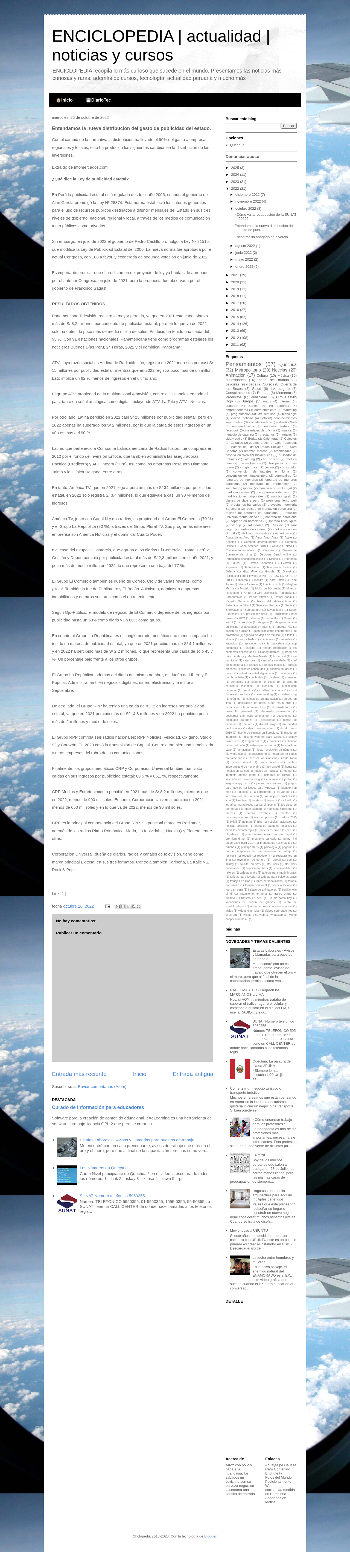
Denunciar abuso (242, 156)
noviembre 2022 (248, 201)
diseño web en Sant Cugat (262, 736)
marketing (290, 409)
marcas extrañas (258, 813)
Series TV (257, 405)
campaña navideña (273, 660)
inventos (232, 488)
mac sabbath (253, 808)
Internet (285, 401)
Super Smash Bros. (255, 613)
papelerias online (270, 830)
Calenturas (271, 438)
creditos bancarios (271, 690)
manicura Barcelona (279, 808)
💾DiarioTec (98, 100)
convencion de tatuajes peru (247, 475)
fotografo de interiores (242, 479)
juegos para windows (261, 787)
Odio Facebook (286, 442)
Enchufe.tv (273, 1473)
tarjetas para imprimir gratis (279, 872)
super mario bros (257, 868)
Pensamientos (244, 364)
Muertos (292, 588)
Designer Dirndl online (275, 554)
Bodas (252, 438)
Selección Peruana (268, 605)
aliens (288, 635)
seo (289, 859)
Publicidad (259, 397)
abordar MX (284, 626)
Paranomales (234, 596)
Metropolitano (248, 370)
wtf (233, 533)
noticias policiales (237, 825)
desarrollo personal (239, 711)
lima (228, 800)
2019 (235, 289)
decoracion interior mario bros (246, 707)
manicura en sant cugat (275, 488)
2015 (235, 317)
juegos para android (269, 783)
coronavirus (283, 475)
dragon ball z (253, 741)
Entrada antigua (193, 1074)
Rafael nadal (283, 596)
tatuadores (255, 525)
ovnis (229, 830)
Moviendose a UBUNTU (249, 1230)
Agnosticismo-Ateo (237, 537)
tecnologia (289, 414)
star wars (273, 864)
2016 (235, 310)
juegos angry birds (238, 783)
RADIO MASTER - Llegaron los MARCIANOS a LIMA (254, 992)
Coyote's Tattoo (282, 546)
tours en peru (234, 889)
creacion (267, 685)
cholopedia (275, 463)
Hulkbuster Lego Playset (241, 575)
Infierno (243, 579)
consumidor (288, 467)
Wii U (229, 622)
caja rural (249, 660)
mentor (285, 813)
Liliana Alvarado (248, 584)
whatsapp (277, 914)
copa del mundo (274, 380)
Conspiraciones (238, 393)
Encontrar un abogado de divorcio (261, 237)
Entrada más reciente (79, 1074)
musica (286, 430)
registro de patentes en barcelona (252, 512)
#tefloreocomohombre (255, 533)
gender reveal (241, 762)
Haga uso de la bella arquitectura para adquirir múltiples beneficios (272, 1195)
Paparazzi (285, 592)
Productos (234, 397)
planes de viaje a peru (242, 500)
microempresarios (237, 817)
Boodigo (231, 541)
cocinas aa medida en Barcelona (280, 1492)
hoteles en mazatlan (266, 770)
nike (259, 821)
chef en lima (270, 459)
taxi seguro (280, 389)
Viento (288, 618)
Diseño (273, 558)
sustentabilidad (282, 868)
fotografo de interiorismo (270, 483)
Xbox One (245, 622)
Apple (288, 537)
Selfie (288, 605)
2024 (235, 174)
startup (236, 525)
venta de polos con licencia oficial (271, 906)
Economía (290, 558)
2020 (235, 282)
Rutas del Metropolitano (274, 601)
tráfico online (282, 893)
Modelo (244, 588)
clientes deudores (281, 668)
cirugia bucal (249, 467)
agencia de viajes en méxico (262, 635)
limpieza (272, 800)
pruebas (231, 847)
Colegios (290, 438)
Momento (283, 393)
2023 (235, 182)
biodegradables (269, 651)
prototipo (286, 842)
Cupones (269, 550)
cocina (269, 467)
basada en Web (237, 455)
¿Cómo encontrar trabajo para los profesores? (272, 1122)
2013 (235, 331)
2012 (235, 338)
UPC (242, 618)
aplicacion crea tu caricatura (264, 643)
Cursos (268, 384)
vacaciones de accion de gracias (250, 902)
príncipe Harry (250, 847)
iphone (248, 488)
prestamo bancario (264, 838)
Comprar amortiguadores (260, 541)
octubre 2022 (246, 208)
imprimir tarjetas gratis (241, 774)
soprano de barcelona (281, 517)
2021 (235, 275)
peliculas (233, 384)
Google (270, 571)
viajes (229, 910)
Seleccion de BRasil (238, 605)
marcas (230, 813)
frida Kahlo (290, 758)
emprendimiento (243, 426)
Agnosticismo (283, 533)
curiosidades (236, 380)
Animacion (236, 375)
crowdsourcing (287, 694)
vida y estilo (234, 438)
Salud (256, 389)
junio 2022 (244, 252)
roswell (276, 859)
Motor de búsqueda (268, 588)
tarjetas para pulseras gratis (279, 876)
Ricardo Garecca (237, 601)
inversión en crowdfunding (243, 779)
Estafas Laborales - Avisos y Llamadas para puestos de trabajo (137, 1140)
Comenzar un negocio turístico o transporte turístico (255, 1090)
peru (289, 830)
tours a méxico (282, 885)
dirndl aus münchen (261, 728)
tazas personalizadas (269, 881)
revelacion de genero (251, 859)
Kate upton (277, 579)
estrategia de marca (263, 745)
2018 (235, 296)
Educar (235, 563)
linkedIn (287, 800)
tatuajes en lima (240, 881)
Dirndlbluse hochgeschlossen (244, 558)
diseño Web (288, 422)
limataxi (256, 800)
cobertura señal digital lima (256, 673)
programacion (240, 414)
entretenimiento (265, 409)
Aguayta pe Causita (280, 1465)
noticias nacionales (280, 821)
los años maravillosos (239, 804)
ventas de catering (253, 529)
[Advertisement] (260, 1380)
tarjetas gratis (248, 872)
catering (249, 459)
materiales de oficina (260, 430)
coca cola (286, 673)
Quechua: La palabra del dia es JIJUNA (271, 1063)
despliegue (268, 719)
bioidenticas (263, 455)
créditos (235, 698)
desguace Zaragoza (239, 719)
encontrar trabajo (277, 426)
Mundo (234, 592)
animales (286, 639)
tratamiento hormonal (253, 893)
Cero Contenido (277, 1469)
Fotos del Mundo (278, 1477)
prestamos (267, 434)
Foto (263, 418)
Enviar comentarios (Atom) (102, 1086)
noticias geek (281, 496)
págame (287, 847)
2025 (235, 168)
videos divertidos (248, 910)
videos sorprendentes (278, 910)
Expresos (231, 567)
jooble (288, 779)
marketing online (238, 492)
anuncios (231, 643)
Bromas (263, 393)
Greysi (287, 571)
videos (251, 384)
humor (288, 770)
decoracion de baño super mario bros (264, 702)
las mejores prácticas (278, 796)
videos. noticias (242, 418)
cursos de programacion (262, 698)
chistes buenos (250, 463)
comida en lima (260, 422)
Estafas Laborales (261, 563)
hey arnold (273, 766)
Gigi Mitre (250, 571)
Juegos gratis (259, 442)
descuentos (284, 715)
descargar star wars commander (248, 715)
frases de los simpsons (262, 758)
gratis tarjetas (269, 762)
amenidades (282, 451)
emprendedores (237, 409)
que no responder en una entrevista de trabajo (258, 851)
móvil (233, 821)
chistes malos (273, 664)
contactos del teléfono (246, 681)
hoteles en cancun (237, 770)
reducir (246, 855)
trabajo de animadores (262, 889)
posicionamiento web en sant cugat (268, 834)
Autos (267, 401)
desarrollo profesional (275, 711)
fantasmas (244, 749)
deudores (248, 724)
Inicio (139, 1074)
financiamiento (258, 753)
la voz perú (284, 791)
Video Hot (272, 618)
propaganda (267, 842)
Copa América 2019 (253, 546)
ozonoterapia (246, 830)
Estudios (237, 442)
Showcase (232, 609)
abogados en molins (257, 626)
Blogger (210, 1536)
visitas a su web (254, 914)
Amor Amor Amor (266, 537)
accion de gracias (237, 630)
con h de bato (235, 677)
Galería (230, 571)
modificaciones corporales (245, 496)
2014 (235, 324)
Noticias (279, 370)
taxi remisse (266, 414)
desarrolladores (282, 707)
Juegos (248, 401)
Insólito (258, 579)
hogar (288, 766)
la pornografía (262, 791)
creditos (248, 690)
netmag (247, 821)
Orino (247, 592)
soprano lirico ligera (283, 521)
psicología (270, 847)
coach (229, 673)
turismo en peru (251, 898)
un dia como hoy (280, 898)
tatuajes (286, 434)
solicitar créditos (250, 864)
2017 (235, 303)
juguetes (242, 791)
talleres (230, 872)
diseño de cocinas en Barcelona (258, 732)
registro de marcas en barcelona (269, 508)
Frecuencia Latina (279, 567)
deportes (283, 405)
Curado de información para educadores (98, 1107)
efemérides (274, 741)
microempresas (264, 817)
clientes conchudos (253, 668)
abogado (263, 622)
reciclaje (231, 855)
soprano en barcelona (246, 521)
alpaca (230, 639)
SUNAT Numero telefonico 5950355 (112, 1195)
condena (274, 677)
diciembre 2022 (248, 194)
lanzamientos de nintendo (242, 796)
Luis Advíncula (272, 584)
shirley (230, 864)
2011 (235, 344)
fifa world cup (234, 753)
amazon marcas (255, 451)
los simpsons (267, 804)
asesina (250, 647)
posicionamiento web (281, 500)
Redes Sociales (271, 446)
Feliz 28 (258, 1155)
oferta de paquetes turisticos (273, 825)
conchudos (256, 677)
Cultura (262, 375)
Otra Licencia (265, 592)
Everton (286, 563)
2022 (235, 188)
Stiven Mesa (275, 609)
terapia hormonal (256, 885)
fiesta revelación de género (274, 749)
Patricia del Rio (242, 446)
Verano (255, 618)
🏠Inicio (64, 100)
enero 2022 (244, 266)
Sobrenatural (253, 609)
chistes (253, 664)
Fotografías (252, 567)
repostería (263, 855)
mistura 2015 (288, 817)
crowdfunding (264, 694)
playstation (232, 834)
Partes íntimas (258, 596)
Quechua (237, 145)
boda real (279, 656)
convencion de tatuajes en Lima (261, 471)
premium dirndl (235, 838)
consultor (291, 677)
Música (283, 375)
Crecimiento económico (241, 550)
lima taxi (241, 800)
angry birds (247, 639)
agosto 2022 (245, 246)
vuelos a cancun (285, 529)
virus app (232, 914)
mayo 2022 (244, 259)
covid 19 (274, 681)
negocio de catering (240, 434)
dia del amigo (267, 724)
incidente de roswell (277, 774)
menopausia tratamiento (273, 492)
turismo (230, 898)
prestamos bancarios (246, 504)
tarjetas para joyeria (242, 876)
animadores (267, 639)
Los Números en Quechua (104, 1167)
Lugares (231, 405)
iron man (272, 779)
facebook (232, 430)
